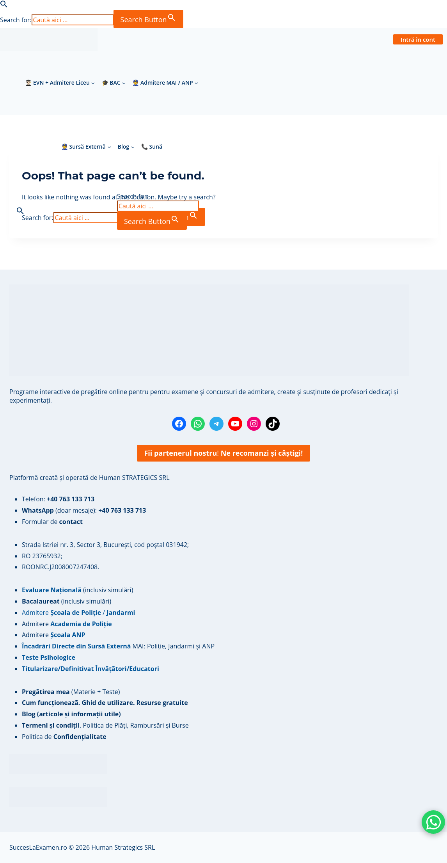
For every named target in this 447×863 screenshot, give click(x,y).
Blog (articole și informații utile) (71, 714)
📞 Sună (151, 146)
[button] (4, 5)
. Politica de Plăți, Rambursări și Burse (105, 725)
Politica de (64, 736)
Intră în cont (418, 39)
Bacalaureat (41, 601)
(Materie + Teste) (71, 691)
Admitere (36, 624)
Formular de (52, 521)
